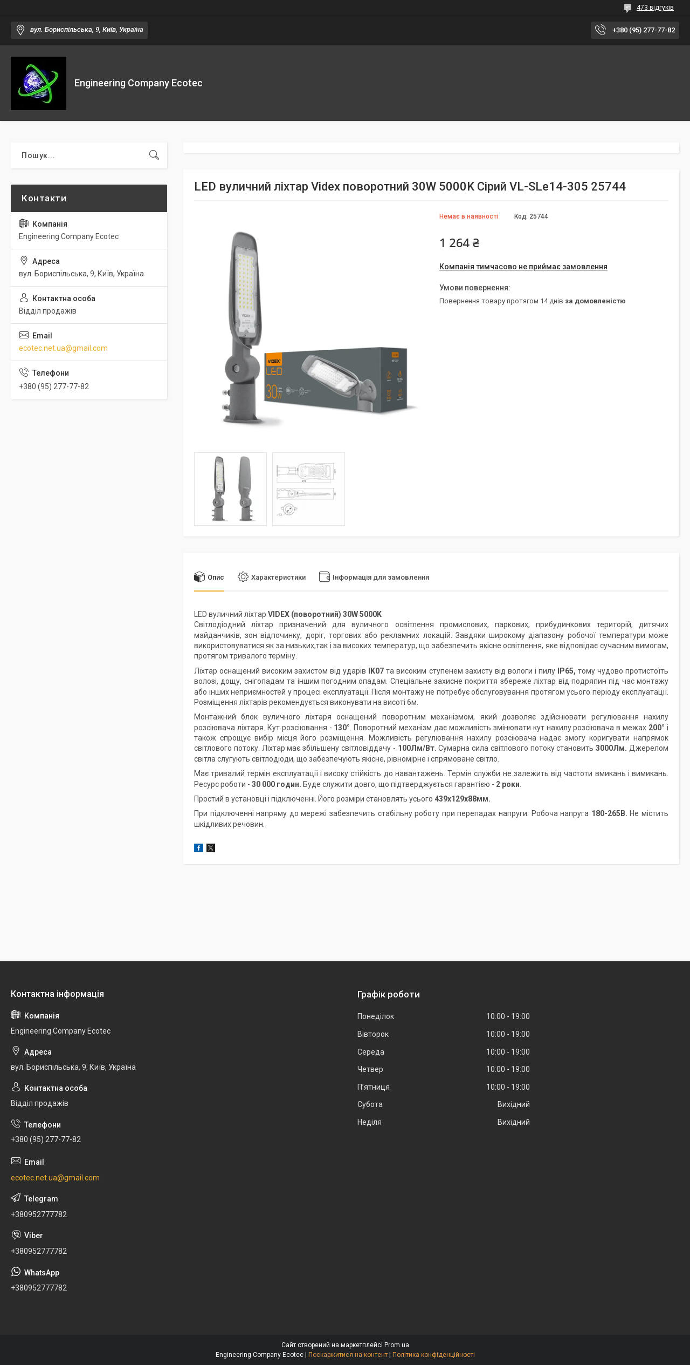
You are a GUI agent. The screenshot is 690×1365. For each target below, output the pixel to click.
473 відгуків (655, 7)
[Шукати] (154, 155)
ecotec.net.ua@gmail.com (63, 348)
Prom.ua (396, 1345)
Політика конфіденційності (433, 1355)
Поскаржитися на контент (348, 1355)
